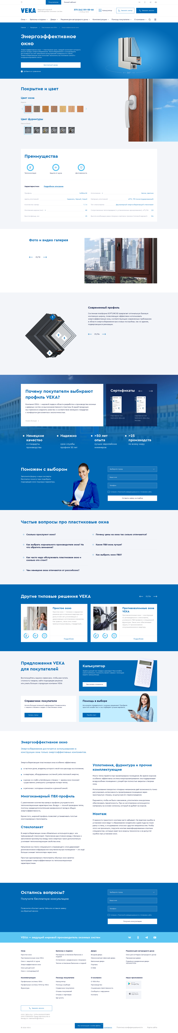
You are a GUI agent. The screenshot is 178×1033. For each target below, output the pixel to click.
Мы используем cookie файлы (90, 1025)
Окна (24, 19)
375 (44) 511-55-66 (84, 10)
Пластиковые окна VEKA (49, 27)
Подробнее (69, 639)
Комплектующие (101, 19)
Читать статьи (33, 715)
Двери (54, 19)
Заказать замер (125, 10)
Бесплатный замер (40, 65)
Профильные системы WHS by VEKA (35, 985)
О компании (140, 19)
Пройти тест (91, 715)
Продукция (33, 27)
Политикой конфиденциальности (128, 492)
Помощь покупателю (122, 19)
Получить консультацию (132, 922)
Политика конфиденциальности (132, 1028)
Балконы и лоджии (39, 19)
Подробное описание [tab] (59, 187)
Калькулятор (105, 10)
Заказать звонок (146, 10)
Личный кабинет (70, 2)
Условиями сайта (146, 492)
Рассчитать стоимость (94, 685)
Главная (23, 27)
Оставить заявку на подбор (132, 498)
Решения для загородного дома (75, 19)
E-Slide (93, 968)
